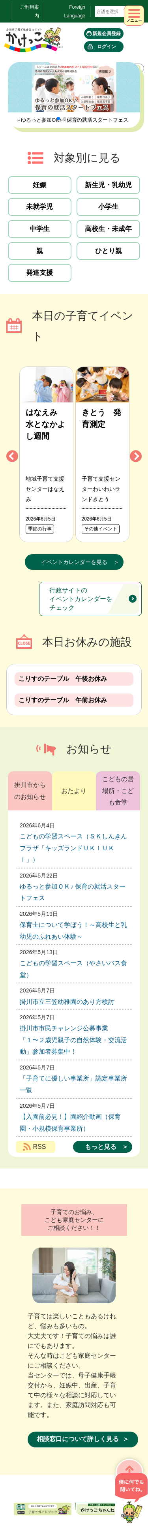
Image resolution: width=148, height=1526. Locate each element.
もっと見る (100, 1146)
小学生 (108, 206)
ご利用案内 (29, 11)
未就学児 (39, 206)
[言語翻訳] (113, 11)
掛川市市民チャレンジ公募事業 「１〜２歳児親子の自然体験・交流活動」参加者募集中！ (73, 1040)
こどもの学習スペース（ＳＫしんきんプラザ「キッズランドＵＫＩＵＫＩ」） (73, 848)
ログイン (106, 46)
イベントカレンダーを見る (74, 562)
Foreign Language (74, 11)
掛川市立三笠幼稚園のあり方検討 (67, 1001)
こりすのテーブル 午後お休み (63, 678)
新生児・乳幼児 (108, 185)
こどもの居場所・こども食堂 (118, 791)
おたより (73, 790)
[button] (58, 118)
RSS (39, 1146)
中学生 (40, 229)
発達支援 (39, 272)
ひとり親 (108, 251)
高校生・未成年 (108, 229)
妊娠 (39, 185)
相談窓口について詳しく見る (78, 1439)
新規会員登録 (106, 33)
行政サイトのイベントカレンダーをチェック (80, 599)
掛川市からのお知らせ (30, 791)
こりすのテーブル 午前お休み (63, 700)
